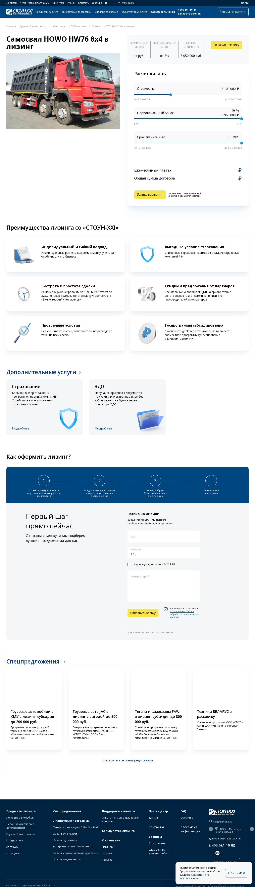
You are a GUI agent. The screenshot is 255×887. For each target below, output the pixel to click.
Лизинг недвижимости (67, 859)
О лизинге (187, 817)
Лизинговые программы (34, 3)
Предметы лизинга (46, 12)
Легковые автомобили (20, 817)
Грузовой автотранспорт (21, 834)
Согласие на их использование (194, 876)
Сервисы (11, 3)
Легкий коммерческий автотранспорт (20, 825)
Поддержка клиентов (118, 811)
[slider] (170, 94)
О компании (99, 3)
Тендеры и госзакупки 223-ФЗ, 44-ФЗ (75, 827)
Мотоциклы (13, 853)
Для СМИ (154, 817)
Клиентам (58, 3)
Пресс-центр (158, 811)
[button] (4, 709)
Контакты (83, 3)
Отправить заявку (143, 613)
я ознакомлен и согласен (181, 612)
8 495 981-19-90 (187, 10)
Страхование (157, 843)
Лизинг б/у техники (65, 840)
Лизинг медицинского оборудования (76, 853)
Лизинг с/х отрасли (65, 833)
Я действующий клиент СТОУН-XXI (151, 564)
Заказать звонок (189, 13)
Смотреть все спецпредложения (127, 760)
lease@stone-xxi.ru (162, 12)
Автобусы (12, 847)
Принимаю (236, 873)
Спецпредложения (106, 12)
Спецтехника (14, 840)
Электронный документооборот (160, 851)
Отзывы (71, 3)
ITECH (52, 885)
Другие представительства (225, 838)
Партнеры (108, 847)
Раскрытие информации (191, 829)
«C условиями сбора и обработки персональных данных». (184, 614)
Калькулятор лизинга (134, 12)
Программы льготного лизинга (72, 846)
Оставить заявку (226, 45)
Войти (243, 3)
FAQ (183, 811)
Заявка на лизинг (233, 12)
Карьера (107, 860)
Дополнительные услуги (41, 372)
